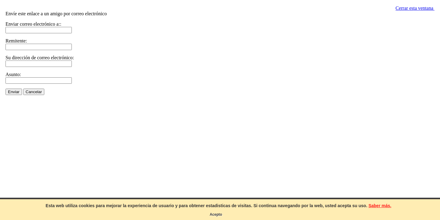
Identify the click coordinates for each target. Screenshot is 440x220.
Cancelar (34, 92)
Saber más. (380, 205)
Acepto (216, 214)
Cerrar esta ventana (415, 8)
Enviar (14, 92)
